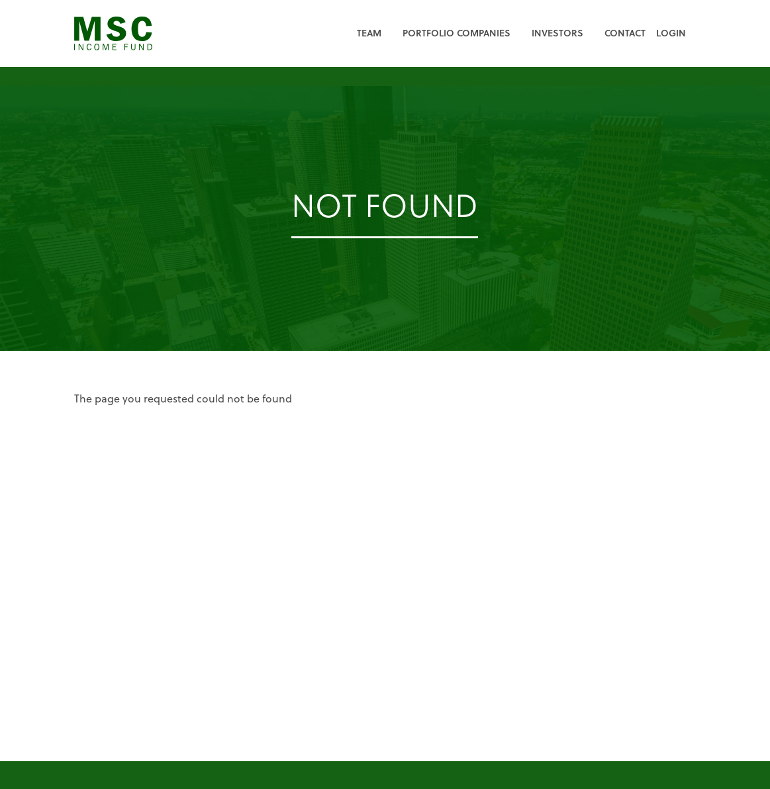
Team (369, 33)
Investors (557, 33)
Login (671, 33)
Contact (625, 33)
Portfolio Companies (456, 33)
